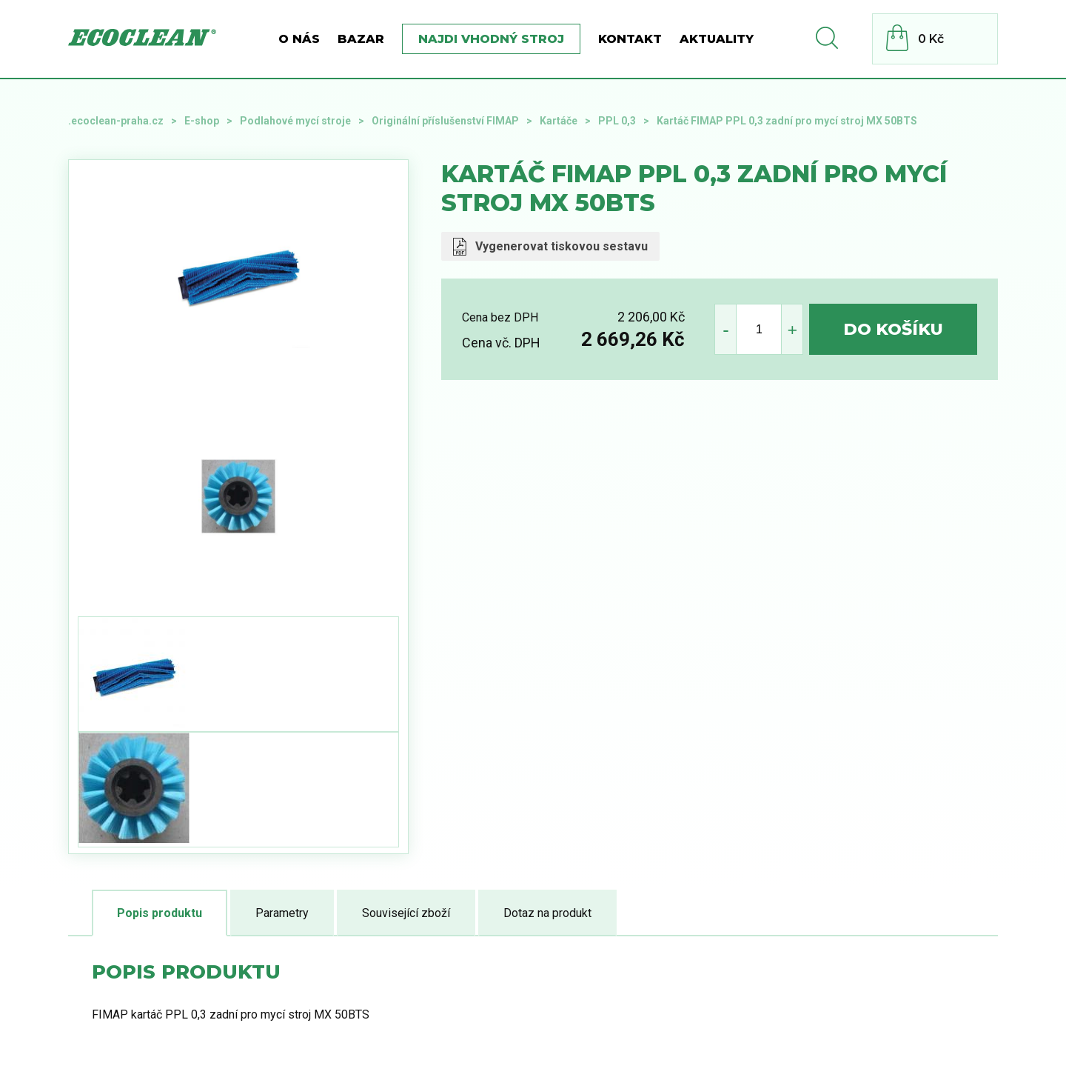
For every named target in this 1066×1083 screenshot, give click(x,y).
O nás (299, 39)
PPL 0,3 (617, 121)
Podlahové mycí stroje (295, 121)
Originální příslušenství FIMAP (445, 121)
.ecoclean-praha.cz (116, 121)
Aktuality (717, 39)
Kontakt (630, 39)
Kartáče (558, 121)
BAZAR (361, 39)
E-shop (201, 121)
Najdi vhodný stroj (491, 39)
